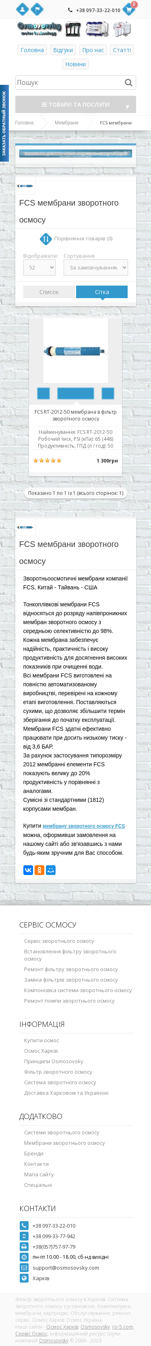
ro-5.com (122, 1326)
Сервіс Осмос (31, 1333)
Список (49, 292)
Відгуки (63, 50)
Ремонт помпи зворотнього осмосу (69, 1000)
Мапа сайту (39, 1174)
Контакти (36, 1163)
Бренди (33, 1153)
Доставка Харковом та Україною (66, 1092)
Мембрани (66, 123)
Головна (32, 50)
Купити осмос (41, 1040)
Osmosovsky (95, 1326)
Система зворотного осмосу (60, 1082)
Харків (41, 1278)
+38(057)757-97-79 (54, 1246)
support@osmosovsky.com (66, 1267)
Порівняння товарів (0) (83, 238)
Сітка (102, 292)
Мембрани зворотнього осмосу (64, 1142)
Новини (75, 64)
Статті (122, 50)
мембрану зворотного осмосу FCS (84, 826)
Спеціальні (38, 1184)
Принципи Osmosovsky (53, 1061)
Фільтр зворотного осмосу (58, 1071)
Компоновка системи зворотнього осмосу (78, 990)
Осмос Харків (41, 1050)
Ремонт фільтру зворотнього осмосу (71, 969)
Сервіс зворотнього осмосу (59, 940)
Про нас (93, 50)
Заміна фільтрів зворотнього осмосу (71, 979)
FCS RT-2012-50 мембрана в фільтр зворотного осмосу (76, 414)
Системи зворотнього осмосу (61, 1132)
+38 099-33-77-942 (54, 1236)
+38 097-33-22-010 (98, 10)
